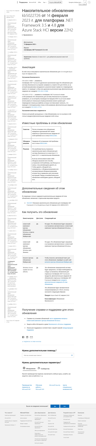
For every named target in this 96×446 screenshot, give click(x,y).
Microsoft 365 (32, 2)
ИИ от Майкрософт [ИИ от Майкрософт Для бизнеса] (52, 415)
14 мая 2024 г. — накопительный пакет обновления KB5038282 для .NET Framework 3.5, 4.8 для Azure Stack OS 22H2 (12, 115)
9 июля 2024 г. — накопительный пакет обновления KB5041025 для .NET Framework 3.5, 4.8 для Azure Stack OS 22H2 (12, 102)
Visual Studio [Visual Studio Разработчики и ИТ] (66, 437)
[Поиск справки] (85, 2)
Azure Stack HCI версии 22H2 (10, 16)
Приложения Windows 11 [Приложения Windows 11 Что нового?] (10, 425)
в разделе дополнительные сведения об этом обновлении (56, 282)
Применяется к (28, 35)
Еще (44, 2)
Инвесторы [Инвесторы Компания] (80, 429)
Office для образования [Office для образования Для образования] (40, 430)
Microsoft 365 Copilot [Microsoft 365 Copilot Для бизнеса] (52, 432)
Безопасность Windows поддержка (60, 324)
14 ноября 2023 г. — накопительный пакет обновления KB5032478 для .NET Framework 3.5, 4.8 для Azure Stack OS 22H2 (12, 176)
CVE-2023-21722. (36, 107)
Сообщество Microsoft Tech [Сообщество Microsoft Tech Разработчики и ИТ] (69, 426)
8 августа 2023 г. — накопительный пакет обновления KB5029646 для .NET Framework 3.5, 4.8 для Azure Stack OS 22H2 (12, 222)
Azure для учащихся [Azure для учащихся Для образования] (39, 443)
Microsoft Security (54, 385)
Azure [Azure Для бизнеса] (49, 420)
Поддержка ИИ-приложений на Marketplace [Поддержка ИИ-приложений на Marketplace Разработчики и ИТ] (69, 423)
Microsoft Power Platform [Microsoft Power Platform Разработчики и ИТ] (68, 432)
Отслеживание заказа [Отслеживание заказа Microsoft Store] (25, 426)
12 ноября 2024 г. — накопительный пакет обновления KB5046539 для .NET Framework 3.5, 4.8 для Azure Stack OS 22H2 (12, 58)
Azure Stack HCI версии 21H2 (12, 321)
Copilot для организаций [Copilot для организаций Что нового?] (10, 415)
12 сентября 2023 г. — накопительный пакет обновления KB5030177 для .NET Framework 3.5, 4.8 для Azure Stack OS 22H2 (13, 206)
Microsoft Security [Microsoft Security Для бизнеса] (52, 418)
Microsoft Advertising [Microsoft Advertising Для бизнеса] (52, 429)
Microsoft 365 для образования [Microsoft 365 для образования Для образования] (38, 427)
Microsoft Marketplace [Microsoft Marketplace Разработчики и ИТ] (68, 429)
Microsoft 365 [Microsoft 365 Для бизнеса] (51, 426)
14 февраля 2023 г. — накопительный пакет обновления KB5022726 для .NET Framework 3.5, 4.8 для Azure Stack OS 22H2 (12, 268)
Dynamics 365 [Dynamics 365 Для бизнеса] (51, 423)
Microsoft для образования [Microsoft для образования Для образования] (40, 415)
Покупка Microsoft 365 (55, 2)
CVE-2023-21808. (42, 91)
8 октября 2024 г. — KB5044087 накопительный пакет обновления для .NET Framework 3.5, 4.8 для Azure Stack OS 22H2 (12, 73)
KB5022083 (53, 135)
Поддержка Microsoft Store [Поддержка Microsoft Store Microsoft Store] (26, 420)
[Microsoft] (11, 2)
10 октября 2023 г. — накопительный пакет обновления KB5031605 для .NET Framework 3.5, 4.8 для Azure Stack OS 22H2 (12, 191)
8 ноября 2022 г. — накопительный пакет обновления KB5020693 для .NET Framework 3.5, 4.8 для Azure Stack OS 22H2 (12, 310)
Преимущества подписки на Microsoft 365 (27, 387)
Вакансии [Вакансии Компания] (80, 415)
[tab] (29, 368)
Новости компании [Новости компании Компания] (82, 420)
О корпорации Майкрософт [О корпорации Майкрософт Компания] (84, 418)
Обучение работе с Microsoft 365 (40, 387)
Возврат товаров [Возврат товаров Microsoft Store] (24, 423)
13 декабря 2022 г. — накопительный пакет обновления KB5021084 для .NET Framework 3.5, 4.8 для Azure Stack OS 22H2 (12, 295)
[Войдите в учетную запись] (89, 2)
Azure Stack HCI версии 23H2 (12, 11)
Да (55, 406)
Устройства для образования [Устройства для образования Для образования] (38, 418)
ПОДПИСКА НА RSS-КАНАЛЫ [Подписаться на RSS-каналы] (32, 341)
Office (39, 2)
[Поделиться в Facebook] (23, 336)
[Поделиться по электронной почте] (30, 336)
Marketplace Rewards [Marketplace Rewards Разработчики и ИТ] (68, 434)
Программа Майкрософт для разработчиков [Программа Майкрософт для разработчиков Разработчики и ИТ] (68, 416)
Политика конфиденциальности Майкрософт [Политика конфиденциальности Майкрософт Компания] (82, 425)
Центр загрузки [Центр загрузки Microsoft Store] (23, 418)
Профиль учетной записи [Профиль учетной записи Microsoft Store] (25, 415)
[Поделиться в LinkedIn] (26, 336)
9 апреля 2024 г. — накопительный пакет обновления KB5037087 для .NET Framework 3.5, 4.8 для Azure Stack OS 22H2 (12, 130)
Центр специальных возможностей (67, 387)
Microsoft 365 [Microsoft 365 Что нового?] (8, 418)
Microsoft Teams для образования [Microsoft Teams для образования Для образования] (39, 423)
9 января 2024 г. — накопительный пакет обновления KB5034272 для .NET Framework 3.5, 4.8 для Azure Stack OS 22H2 (12, 161)
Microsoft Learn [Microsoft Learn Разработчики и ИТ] (66, 419)
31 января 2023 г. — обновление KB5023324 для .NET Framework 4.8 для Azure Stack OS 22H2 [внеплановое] (12, 281)
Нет (65, 406)
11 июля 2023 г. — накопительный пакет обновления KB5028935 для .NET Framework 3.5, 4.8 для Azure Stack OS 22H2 (12, 237)
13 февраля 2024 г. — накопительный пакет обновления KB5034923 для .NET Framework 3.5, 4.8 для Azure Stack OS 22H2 (12, 145)
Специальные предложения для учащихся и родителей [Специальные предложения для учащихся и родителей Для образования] (41, 439)
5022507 (29, 203)
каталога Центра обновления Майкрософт (58, 262)
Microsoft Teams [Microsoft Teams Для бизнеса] (51, 434)
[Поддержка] (23, 2)
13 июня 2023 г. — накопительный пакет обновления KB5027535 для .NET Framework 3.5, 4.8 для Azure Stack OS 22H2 (12, 252)
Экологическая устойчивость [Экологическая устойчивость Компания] (81, 432)
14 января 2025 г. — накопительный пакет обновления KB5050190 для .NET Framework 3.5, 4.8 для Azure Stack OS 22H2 (12, 43)
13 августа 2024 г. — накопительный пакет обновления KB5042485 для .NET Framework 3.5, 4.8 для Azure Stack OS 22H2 (13, 87)
